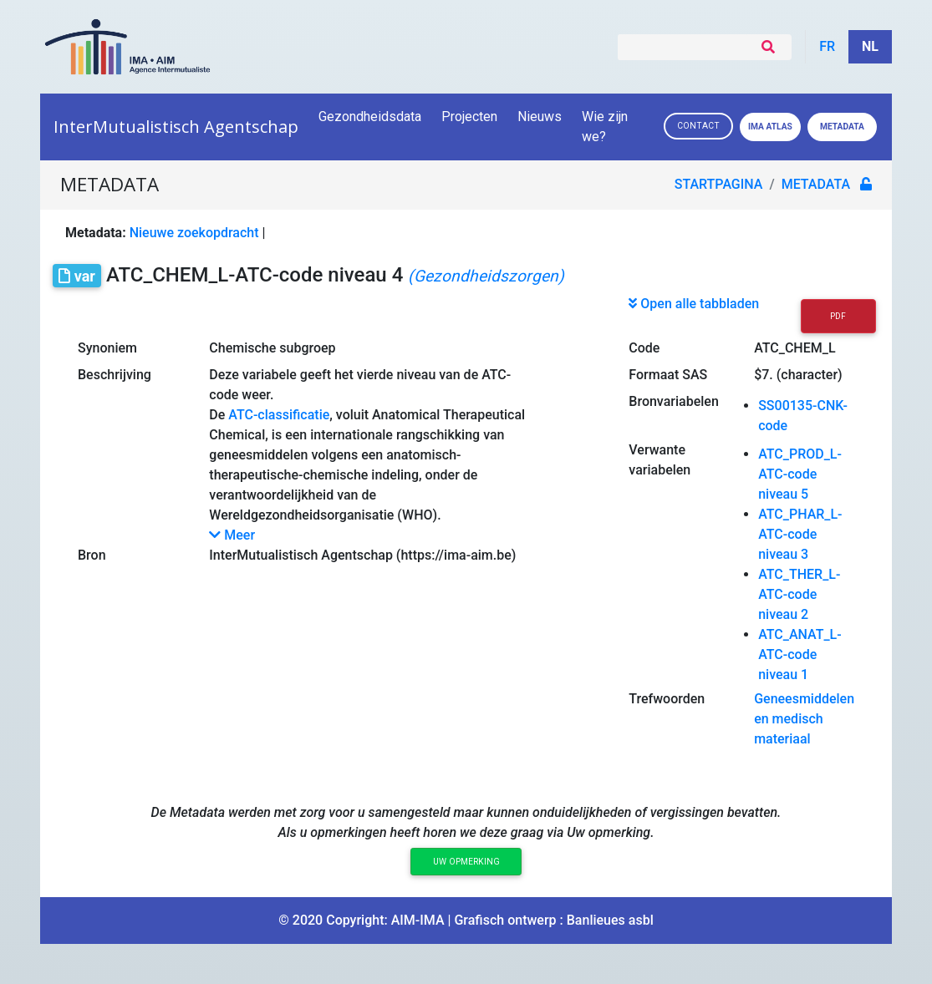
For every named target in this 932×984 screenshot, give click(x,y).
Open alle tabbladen (694, 304)
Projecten (469, 116)
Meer (232, 535)
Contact (698, 125)
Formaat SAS (668, 375)
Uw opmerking (466, 861)
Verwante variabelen (659, 460)
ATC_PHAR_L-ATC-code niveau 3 (800, 534)
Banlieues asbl (610, 920)
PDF (838, 316)
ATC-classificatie (278, 415)
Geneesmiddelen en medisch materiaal (804, 719)
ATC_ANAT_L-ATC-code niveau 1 (800, 654)
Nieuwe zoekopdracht (194, 233)
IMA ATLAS (770, 126)
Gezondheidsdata (369, 116)
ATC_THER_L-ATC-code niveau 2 (799, 594)
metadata (816, 184)
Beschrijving (114, 375)
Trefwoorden (667, 699)
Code (644, 348)
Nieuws (539, 116)
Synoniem (107, 348)
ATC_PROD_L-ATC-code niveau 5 (800, 474)
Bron (92, 555)
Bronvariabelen (673, 401)
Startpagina (719, 184)
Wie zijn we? (605, 127)
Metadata (842, 126)
